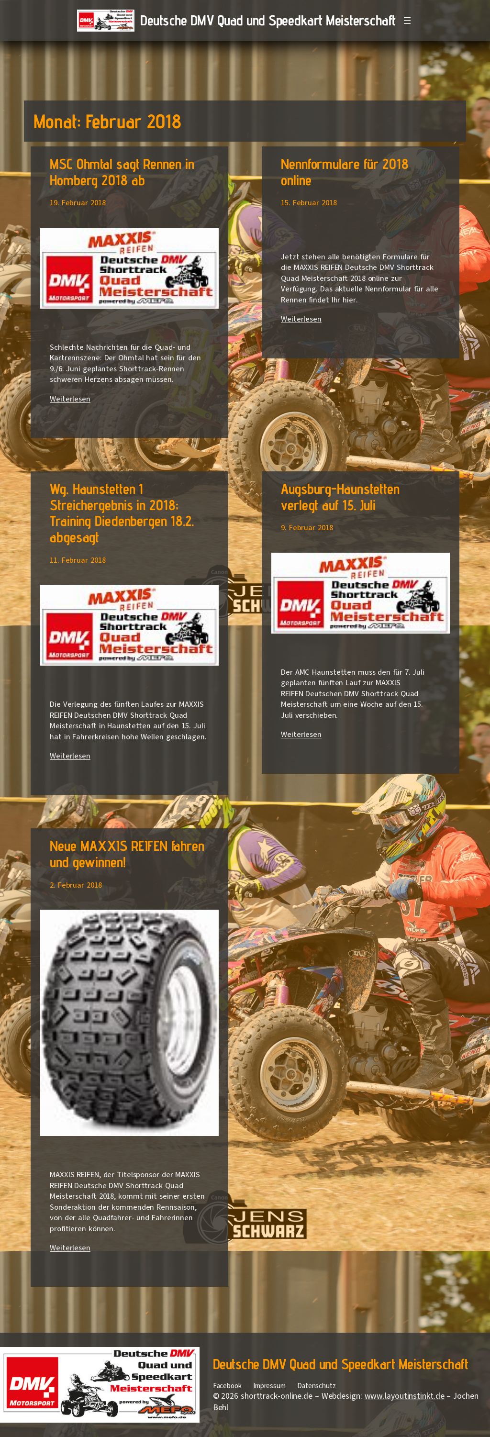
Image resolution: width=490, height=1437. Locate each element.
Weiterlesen (70, 399)
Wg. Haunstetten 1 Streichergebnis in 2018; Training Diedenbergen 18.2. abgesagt (122, 513)
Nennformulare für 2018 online (345, 172)
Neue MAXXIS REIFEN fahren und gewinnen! (127, 854)
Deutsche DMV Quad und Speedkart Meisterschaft (268, 20)
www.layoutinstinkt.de (405, 1396)
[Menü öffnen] (407, 20)
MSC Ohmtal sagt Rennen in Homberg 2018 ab (122, 172)
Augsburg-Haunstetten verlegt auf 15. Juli (340, 497)
